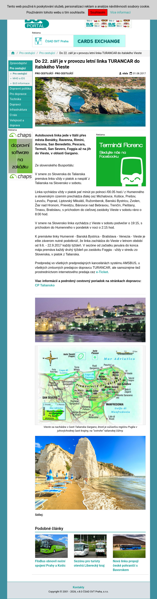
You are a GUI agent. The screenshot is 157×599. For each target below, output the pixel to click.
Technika (15, 99)
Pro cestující (27, 53)
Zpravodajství (18, 63)
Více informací (120, 12)
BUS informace (21, 83)
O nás (13, 115)
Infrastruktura (18, 109)
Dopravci (15, 104)
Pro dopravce (18, 94)
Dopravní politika (20, 88)
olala (123, 73)
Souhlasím (97, 12)
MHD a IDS (19, 78)
